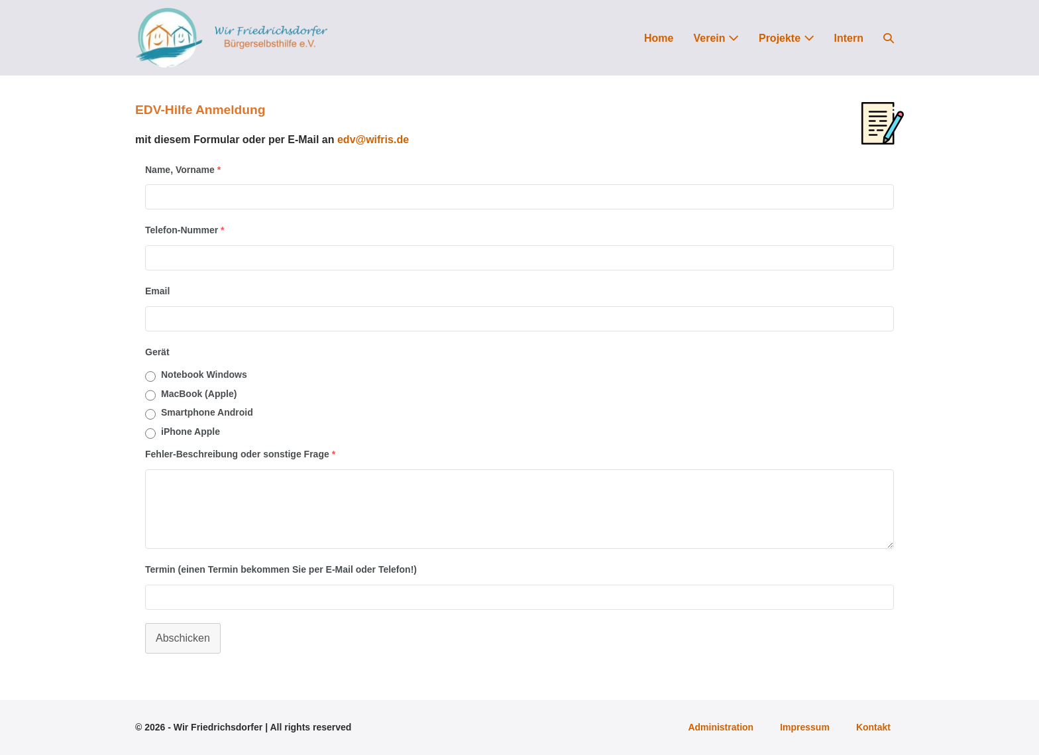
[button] (888, 38)
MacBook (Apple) (199, 393)
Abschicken (183, 638)
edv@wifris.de (373, 139)
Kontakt (873, 727)
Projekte (786, 38)
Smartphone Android (207, 412)
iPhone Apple (190, 431)
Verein (715, 38)
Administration (720, 727)
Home (658, 38)
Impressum (805, 727)
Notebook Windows (204, 374)
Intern (848, 38)
